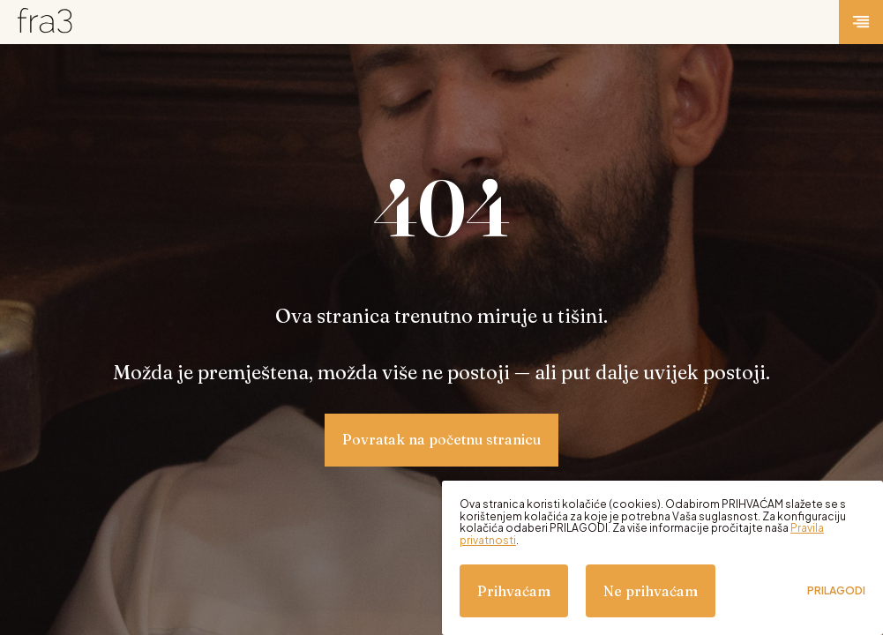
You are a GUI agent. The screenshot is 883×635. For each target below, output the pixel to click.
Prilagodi (836, 591)
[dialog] (662, 558)
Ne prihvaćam (650, 591)
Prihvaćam (513, 591)
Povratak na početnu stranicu (441, 439)
